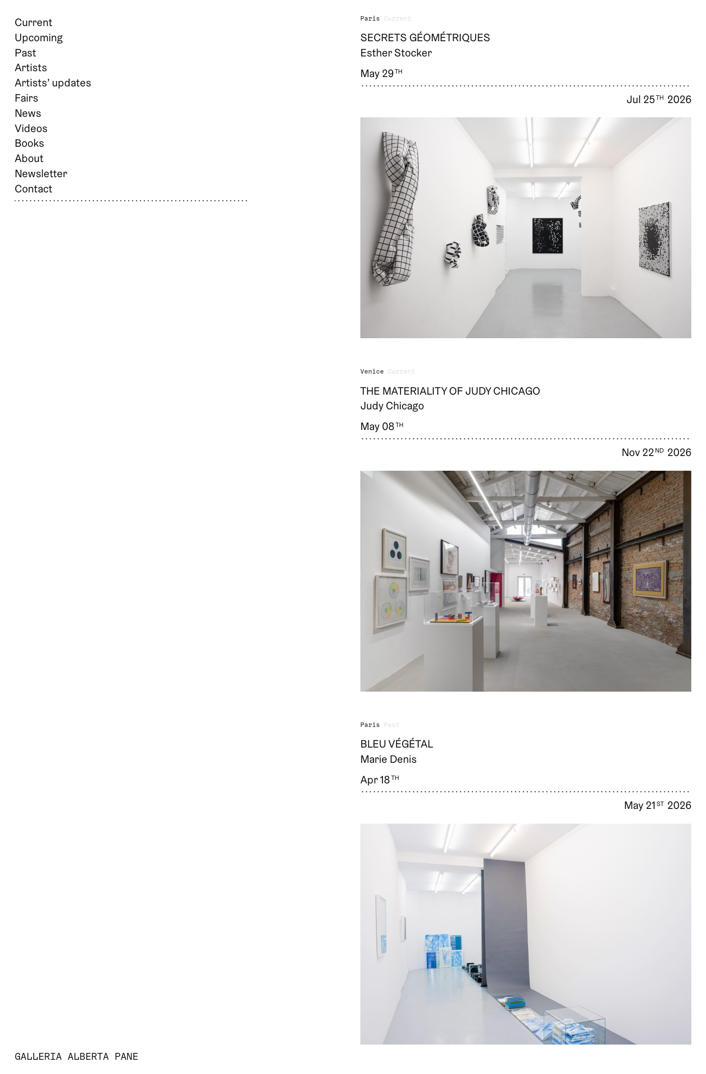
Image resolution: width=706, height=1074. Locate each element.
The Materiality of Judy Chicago (450, 391)
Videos (31, 128)
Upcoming (39, 37)
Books (29, 143)
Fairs (26, 98)
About (29, 158)
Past (25, 52)
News (28, 113)
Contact (33, 188)
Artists (31, 67)
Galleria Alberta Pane (76, 1057)
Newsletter (41, 173)
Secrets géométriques (425, 37)
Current (33, 22)
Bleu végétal (396, 744)
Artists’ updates (53, 82)
